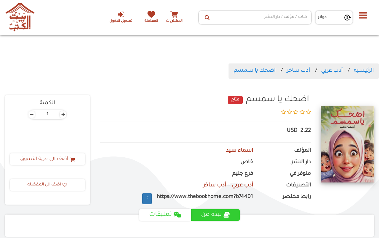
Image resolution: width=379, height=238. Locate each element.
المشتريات (174, 21)
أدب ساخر (298, 71)
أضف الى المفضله (47, 184)
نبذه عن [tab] (215, 215)
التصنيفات (298, 185)
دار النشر (301, 162)
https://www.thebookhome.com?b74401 (205, 197)
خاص (246, 162)
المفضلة (151, 21)
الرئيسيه (364, 71)
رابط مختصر (296, 197)
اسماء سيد (239, 151)
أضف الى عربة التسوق (47, 159)
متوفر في (300, 174)
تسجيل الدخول (121, 17)
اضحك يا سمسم (254, 71)
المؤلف (302, 151)
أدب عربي (332, 71)
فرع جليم (242, 174)
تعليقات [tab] (165, 215)
